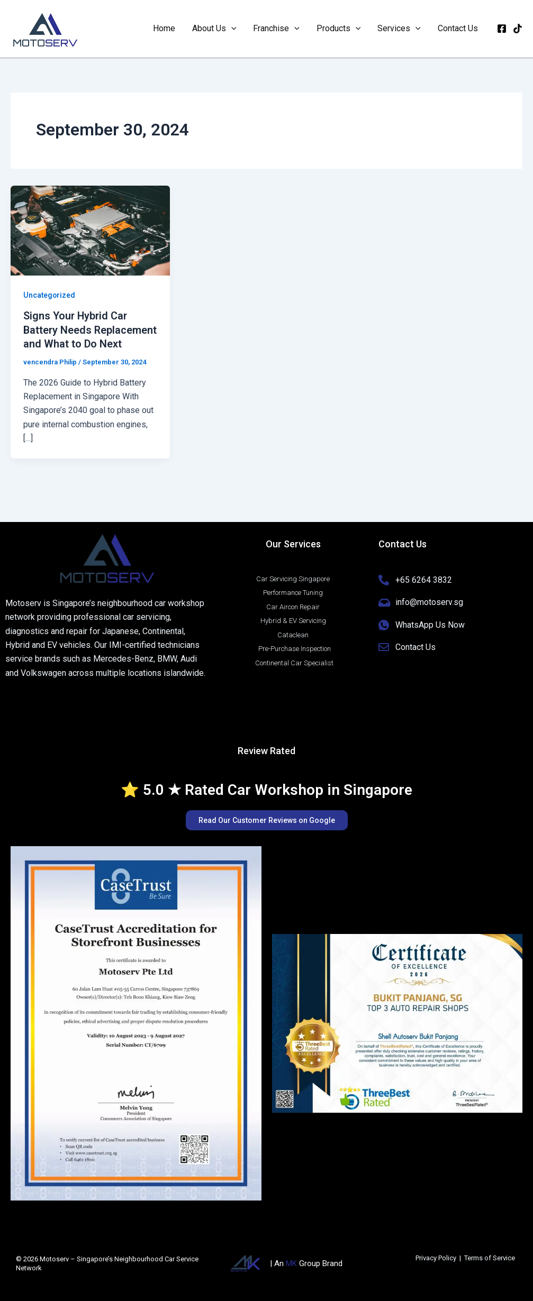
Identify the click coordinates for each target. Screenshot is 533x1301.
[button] (231, 28)
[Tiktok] (517, 28)
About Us (214, 28)
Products (339, 28)
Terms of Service (489, 1258)
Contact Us (458, 28)
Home (164, 28)
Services (399, 28)
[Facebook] (502, 28)
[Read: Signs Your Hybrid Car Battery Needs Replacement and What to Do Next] (90, 230)
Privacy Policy (435, 1258)
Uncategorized (49, 295)
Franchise (276, 28)
